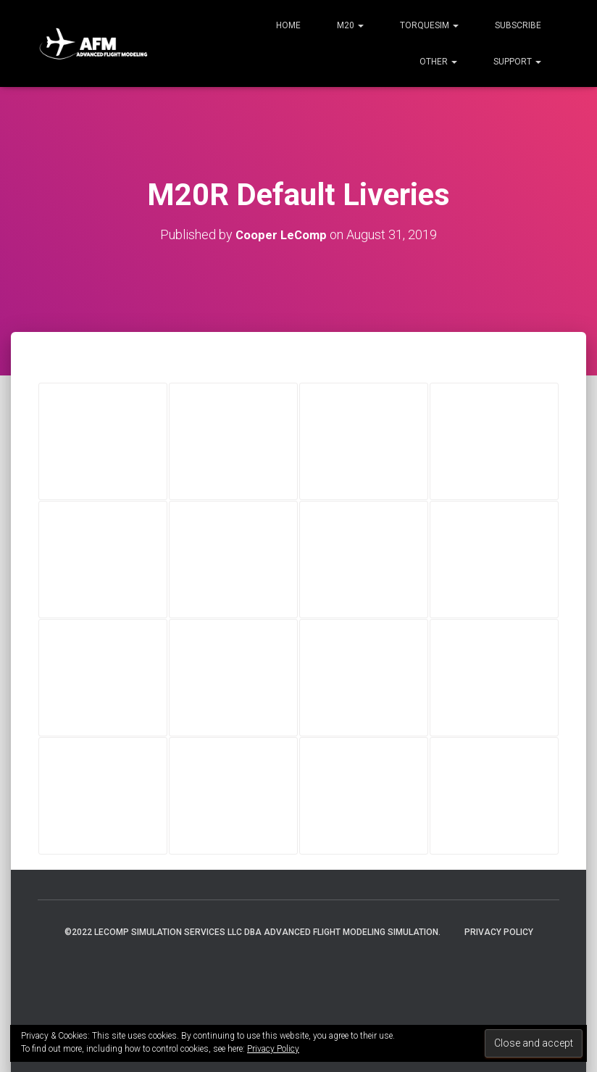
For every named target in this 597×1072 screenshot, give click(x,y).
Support (517, 62)
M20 (350, 25)
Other (438, 62)
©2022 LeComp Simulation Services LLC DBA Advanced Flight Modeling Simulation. (252, 932)
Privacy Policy (498, 932)
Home (288, 25)
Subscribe (518, 25)
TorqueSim (429, 25)
